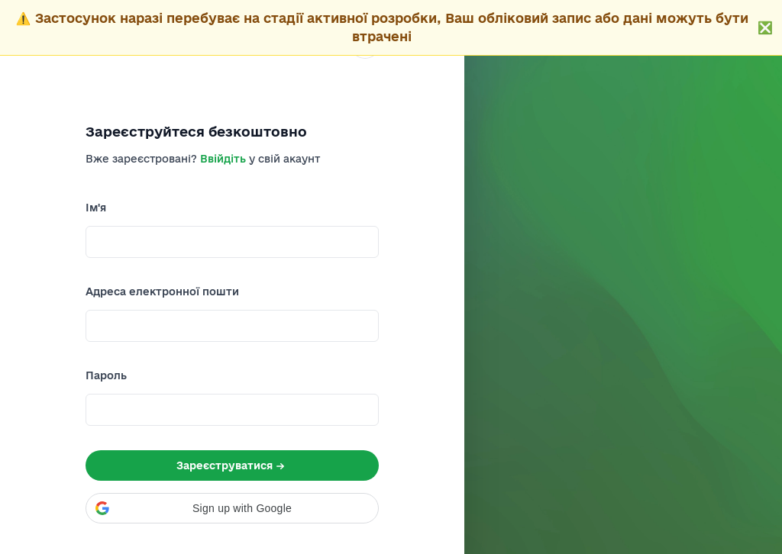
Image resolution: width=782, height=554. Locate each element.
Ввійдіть (223, 159)
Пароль (106, 375)
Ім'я (96, 207)
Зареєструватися (232, 466)
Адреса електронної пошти (162, 291)
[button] (232, 508)
